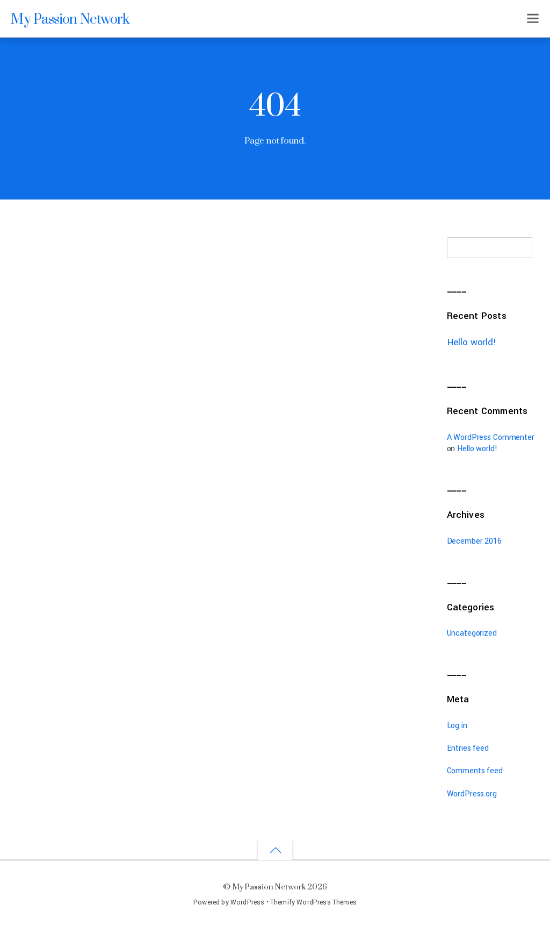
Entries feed (468, 748)
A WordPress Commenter (490, 437)
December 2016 (474, 541)
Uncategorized (472, 633)
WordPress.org (472, 794)
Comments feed (475, 771)
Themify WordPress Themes (313, 902)
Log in (457, 725)
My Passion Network (269, 886)
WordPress (247, 902)
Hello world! (471, 342)
